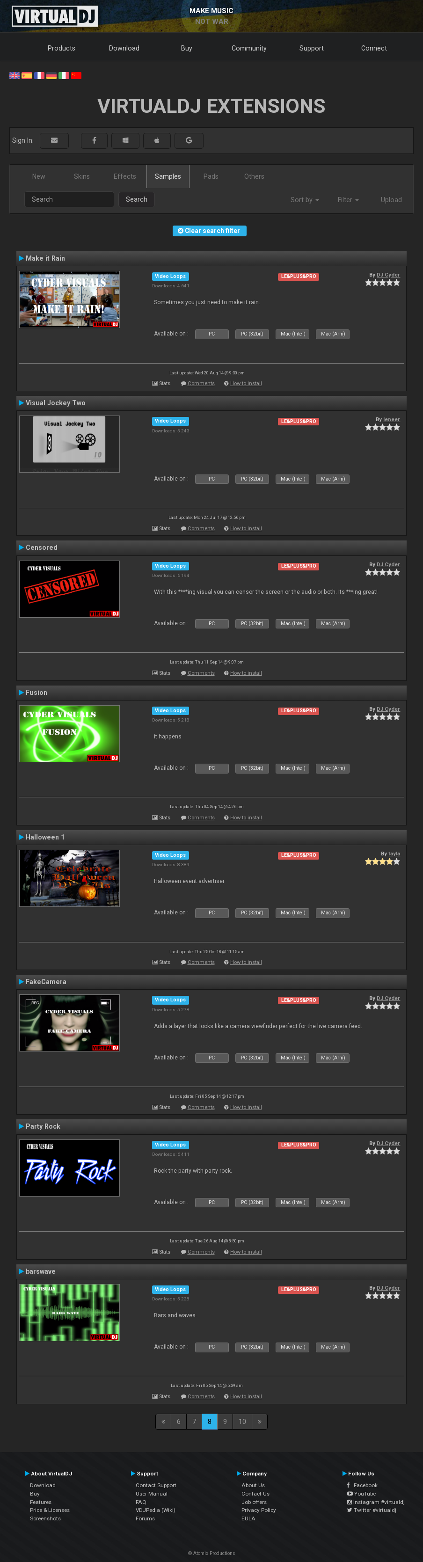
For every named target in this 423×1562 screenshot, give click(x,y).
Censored (42, 547)
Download (124, 48)
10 (242, 1421)
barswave (41, 1271)
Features (40, 1502)
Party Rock (43, 1126)
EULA (248, 1518)
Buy (186, 48)
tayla (394, 853)
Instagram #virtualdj (376, 1502)
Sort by (305, 200)
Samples (168, 176)
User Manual (152, 1493)
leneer (391, 419)
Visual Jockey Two (56, 403)
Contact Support (156, 1485)
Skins (82, 176)
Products (61, 48)
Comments (201, 383)
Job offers (254, 1502)
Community (249, 48)
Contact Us (255, 1493)
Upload (391, 200)
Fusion (36, 692)
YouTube (361, 1493)
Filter (348, 200)
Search (136, 199)
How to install (246, 383)
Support (311, 48)
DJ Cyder (388, 274)
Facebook (362, 1485)
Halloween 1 (45, 837)
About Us (253, 1485)
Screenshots (45, 1518)
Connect (374, 48)
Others (254, 176)
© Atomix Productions (211, 1553)
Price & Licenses (50, 1510)
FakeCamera (46, 981)
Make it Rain (45, 258)
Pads (211, 176)
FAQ (141, 1502)
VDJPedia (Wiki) (155, 1510)
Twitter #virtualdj (371, 1510)
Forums (145, 1518)
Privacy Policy (258, 1510)
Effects (125, 176)
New (38, 176)
